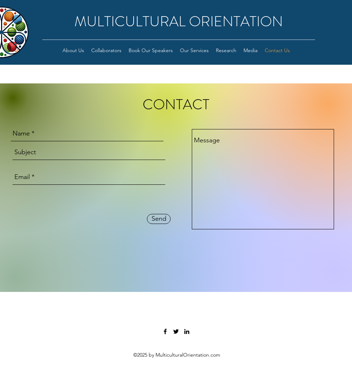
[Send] (159, 219)
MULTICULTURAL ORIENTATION (178, 21)
